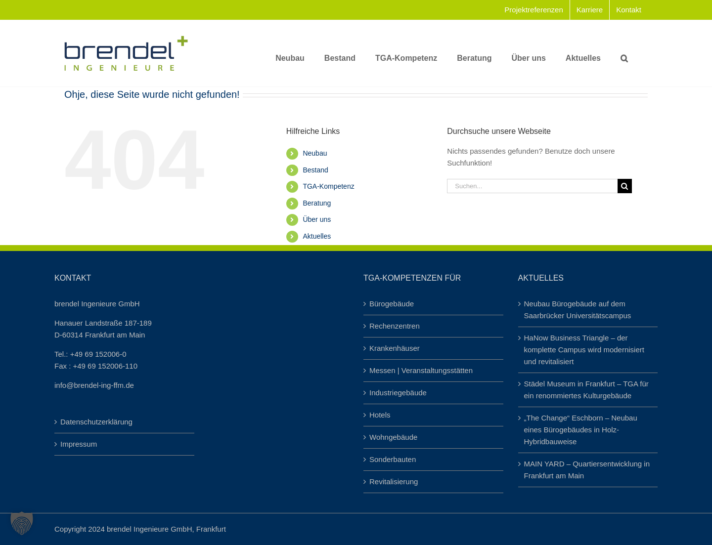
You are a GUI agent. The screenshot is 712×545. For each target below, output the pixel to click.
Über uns (317, 219)
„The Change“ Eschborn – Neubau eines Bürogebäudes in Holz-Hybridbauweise (580, 430)
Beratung (317, 203)
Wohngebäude (393, 437)
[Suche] (625, 186)
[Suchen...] (532, 186)
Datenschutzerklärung (96, 422)
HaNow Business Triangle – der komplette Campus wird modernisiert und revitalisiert (584, 350)
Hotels (380, 415)
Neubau (315, 153)
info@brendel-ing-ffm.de (94, 385)
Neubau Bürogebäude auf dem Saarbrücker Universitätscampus (577, 309)
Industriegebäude (398, 392)
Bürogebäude (391, 303)
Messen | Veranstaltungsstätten (421, 370)
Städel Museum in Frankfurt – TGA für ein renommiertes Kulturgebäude (586, 389)
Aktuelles (317, 236)
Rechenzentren (394, 326)
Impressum (78, 444)
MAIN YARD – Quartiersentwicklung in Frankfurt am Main (587, 470)
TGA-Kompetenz (328, 186)
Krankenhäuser (394, 348)
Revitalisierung (393, 481)
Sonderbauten (392, 459)
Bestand (315, 170)
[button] (624, 53)
